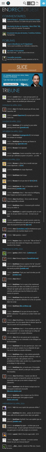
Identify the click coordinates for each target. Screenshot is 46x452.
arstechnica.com (22, 229)
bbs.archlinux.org (25, 306)
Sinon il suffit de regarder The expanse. (18, 28)
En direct (12, 9)
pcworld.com (24, 127)
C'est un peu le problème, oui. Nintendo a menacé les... (23, 46)
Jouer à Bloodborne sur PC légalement (20, 44)
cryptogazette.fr (25, 135)
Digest (31, 9)
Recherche (25, 3)
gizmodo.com (22, 144)
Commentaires (14, 16)
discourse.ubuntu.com (14, 391)
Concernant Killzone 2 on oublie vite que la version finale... (24, 21)
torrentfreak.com (33, 258)
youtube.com (21, 188)
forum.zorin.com (12, 399)
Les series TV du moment (15, 51)
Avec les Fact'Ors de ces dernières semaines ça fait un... (23, 59)
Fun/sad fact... (11, 35)
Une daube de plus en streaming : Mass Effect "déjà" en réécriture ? (24, 26)
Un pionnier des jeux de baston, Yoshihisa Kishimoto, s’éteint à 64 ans (24, 33)
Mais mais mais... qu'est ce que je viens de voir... (21, 52)
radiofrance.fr (32, 253)
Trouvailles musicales (14, 57)
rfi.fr (21, 165)
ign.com (28, 224)
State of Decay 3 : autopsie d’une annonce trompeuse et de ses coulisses (24, 20)
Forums (8, 40)
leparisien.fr (22, 115)
